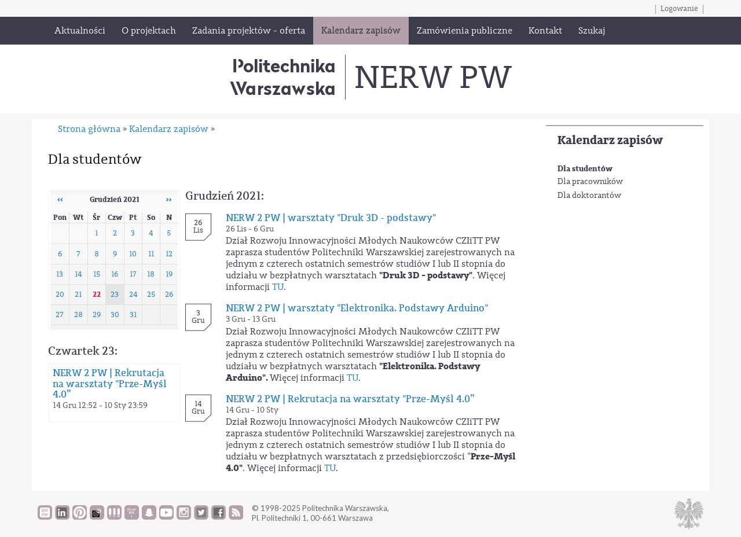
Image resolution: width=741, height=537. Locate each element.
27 (60, 314)
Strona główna (89, 129)
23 (115, 294)
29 (97, 314)
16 (114, 274)
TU (278, 287)
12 (169, 254)
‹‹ (60, 199)
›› (169, 199)
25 (151, 294)
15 (96, 274)
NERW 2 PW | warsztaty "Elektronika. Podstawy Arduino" (357, 308)
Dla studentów (584, 168)
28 (78, 314)
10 (133, 254)
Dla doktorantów (589, 195)
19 (169, 274)
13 (59, 274)
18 (151, 274)
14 (78, 274)
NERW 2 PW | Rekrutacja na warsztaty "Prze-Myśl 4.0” (110, 383)
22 (97, 294)
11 (151, 254)
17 (133, 274)
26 (169, 294)
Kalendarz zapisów (610, 140)
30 (115, 314)
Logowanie (679, 8)
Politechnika (283, 76)
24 (133, 294)
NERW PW (433, 77)
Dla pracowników (590, 181)
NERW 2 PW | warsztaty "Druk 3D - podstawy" (331, 218)
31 (133, 314)
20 (60, 294)
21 (78, 294)
